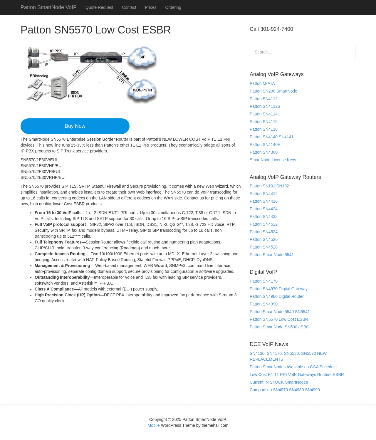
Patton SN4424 (264, 208)
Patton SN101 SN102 (269, 186)
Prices (151, 7)
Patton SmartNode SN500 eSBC (279, 327)
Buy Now (75, 126)
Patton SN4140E (265, 144)
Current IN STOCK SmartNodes (279, 382)
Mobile (154, 425)
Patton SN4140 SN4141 (271, 137)
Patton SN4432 (264, 216)
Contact (129, 7)
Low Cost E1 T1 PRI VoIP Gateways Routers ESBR (297, 374)
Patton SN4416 (264, 201)
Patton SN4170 (264, 281)
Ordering (173, 7)
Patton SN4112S (265, 106)
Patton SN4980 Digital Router (277, 296)
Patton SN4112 (264, 98)
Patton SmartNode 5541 (272, 254)
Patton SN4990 (264, 304)
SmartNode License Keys (273, 159)
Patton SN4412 (264, 193)
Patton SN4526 (264, 239)
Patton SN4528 (264, 247)
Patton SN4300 (264, 152)
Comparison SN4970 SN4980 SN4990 (285, 389)
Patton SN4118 (264, 129)
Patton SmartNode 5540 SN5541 (280, 311)
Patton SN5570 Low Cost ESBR (279, 319)
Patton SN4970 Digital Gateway (279, 288)
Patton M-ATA (262, 83)
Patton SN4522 (264, 224)
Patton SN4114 (264, 114)
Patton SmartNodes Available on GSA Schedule (293, 367)
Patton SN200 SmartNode (273, 91)
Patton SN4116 (264, 121)
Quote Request (99, 7)
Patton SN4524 (264, 231)
